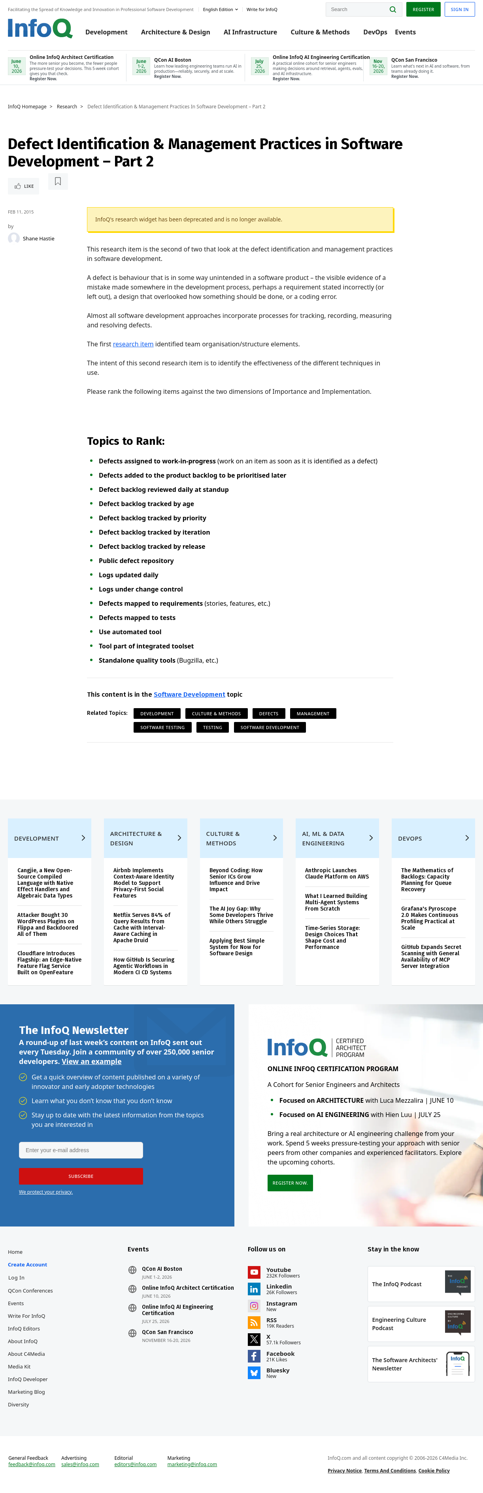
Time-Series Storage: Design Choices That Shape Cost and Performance (332, 938)
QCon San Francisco (168, 1332)
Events (405, 32)
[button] (81, 1176)
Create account (27, 1264)
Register (423, 9)
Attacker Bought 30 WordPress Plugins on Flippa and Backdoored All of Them (47, 924)
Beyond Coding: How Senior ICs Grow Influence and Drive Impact (235, 880)
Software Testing (162, 727)
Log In (16, 1277)
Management (313, 713)
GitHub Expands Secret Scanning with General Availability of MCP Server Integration (431, 957)
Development (106, 32)
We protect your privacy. (46, 1192)
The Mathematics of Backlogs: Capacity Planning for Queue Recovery (427, 880)
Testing (212, 727)
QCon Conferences (30, 1290)
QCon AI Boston (162, 1269)
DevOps (375, 32)
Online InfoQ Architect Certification (188, 1288)
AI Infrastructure (250, 32)
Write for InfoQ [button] (262, 9)
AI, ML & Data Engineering (323, 838)
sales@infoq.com (80, 1464)
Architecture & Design (175, 32)
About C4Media (26, 1353)
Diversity (18, 1404)
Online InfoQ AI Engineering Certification (177, 1310)
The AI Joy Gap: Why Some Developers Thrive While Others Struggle (241, 915)
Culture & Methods (320, 32)
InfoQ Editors (24, 1328)
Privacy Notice (345, 1470)
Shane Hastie (39, 238)
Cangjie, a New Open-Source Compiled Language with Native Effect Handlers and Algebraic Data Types (45, 883)
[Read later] (58, 181)
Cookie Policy (434, 1470)
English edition (218, 9)
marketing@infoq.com (192, 1464)
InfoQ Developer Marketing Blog (28, 1385)
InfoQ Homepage (27, 107)
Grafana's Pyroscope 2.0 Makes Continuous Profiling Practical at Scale (429, 918)
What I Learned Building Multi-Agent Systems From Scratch (336, 902)
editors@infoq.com (135, 1464)
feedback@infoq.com (31, 1464)
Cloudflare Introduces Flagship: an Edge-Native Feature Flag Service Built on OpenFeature (49, 963)
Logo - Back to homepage (40, 28)
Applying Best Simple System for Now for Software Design (236, 947)
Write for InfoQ (26, 1315)
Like (29, 186)
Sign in (460, 9)
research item (133, 344)
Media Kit (19, 1366)
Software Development (189, 694)
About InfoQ (23, 1341)
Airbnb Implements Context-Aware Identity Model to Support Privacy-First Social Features (143, 883)
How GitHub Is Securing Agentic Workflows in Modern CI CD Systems (143, 966)
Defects (269, 713)
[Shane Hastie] (14, 238)
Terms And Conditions (390, 1470)
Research (67, 107)
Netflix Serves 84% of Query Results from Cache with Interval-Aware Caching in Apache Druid (141, 928)
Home (15, 1251)
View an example (91, 1061)
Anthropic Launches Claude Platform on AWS (337, 873)
